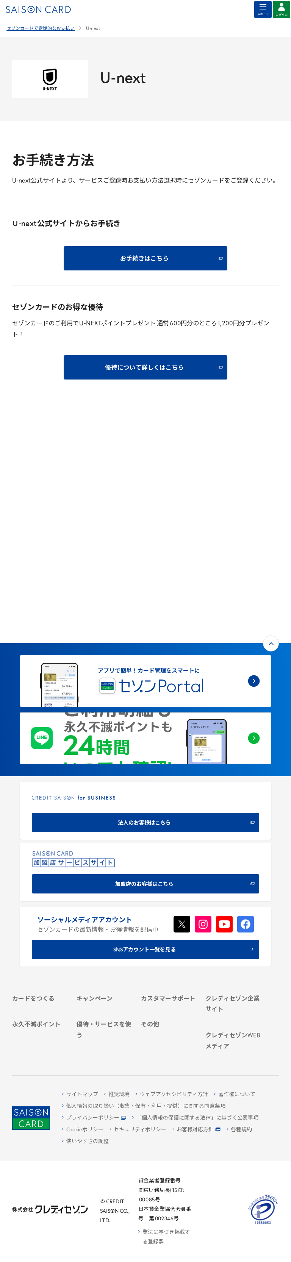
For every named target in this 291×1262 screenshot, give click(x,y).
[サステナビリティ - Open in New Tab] (233, 888)
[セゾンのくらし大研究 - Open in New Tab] (233, 1019)
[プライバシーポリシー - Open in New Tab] (94, 1118)
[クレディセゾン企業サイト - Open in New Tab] (233, 854)
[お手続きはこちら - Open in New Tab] (145, 258)
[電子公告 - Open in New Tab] (233, 908)
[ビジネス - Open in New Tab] (233, 878)
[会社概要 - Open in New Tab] (233, 868)
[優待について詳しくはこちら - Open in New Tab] (145, 367)
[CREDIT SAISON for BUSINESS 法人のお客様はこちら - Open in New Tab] (145, 638)
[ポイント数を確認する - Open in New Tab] (39, 1045)
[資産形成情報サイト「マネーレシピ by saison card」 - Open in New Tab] (233, 997)
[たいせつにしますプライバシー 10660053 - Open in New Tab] (263, 1224)
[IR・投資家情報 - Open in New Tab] (233, 898)
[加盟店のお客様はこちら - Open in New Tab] (145, 700)
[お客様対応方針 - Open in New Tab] (196, 1130)
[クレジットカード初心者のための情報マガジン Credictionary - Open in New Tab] (233, 968)
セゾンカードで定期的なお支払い (40, 29)
